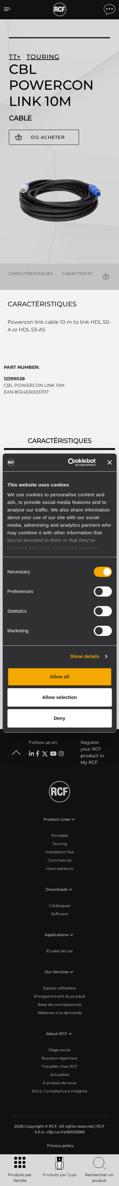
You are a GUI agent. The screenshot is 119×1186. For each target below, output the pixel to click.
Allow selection (59, 697)
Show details (85, 656)
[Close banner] (109, 462)
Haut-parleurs (59, 868)
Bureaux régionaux (59, 1058)
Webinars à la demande (59, 1012)
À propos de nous (59, 1082)
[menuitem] (60, 1146)
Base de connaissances (60, 1004)
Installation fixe (59, 852)
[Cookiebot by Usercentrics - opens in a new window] (71, 462)
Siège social (59, 1049)
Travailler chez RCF (60, 1066)
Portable (59, 835)
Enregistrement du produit (59, 996)
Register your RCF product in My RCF (92, 752)
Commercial (59, 860)
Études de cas (59, 950)
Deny (59, 718)
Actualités (59, 1074)
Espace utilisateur (59, 988)
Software (59, 913)
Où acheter (48, 137)
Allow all (59, 676)
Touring (59, 843)
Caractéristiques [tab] (59, 441)
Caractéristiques (31, 273)
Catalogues (59, 905)
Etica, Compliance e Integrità (59, 1091)
